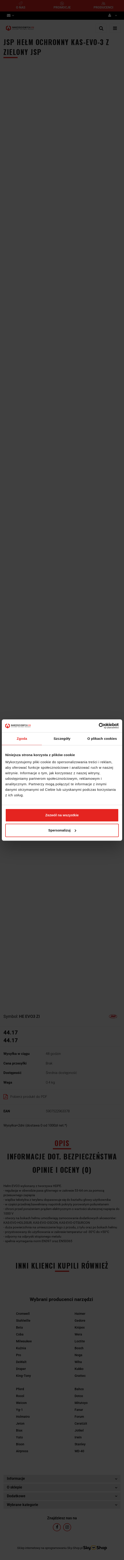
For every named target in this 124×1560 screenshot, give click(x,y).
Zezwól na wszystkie (62, 815)
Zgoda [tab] (22, 738)
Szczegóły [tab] (62, 738)
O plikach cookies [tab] (102, 738)
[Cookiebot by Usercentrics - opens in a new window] (99, 726)
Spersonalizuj (62, 830)
